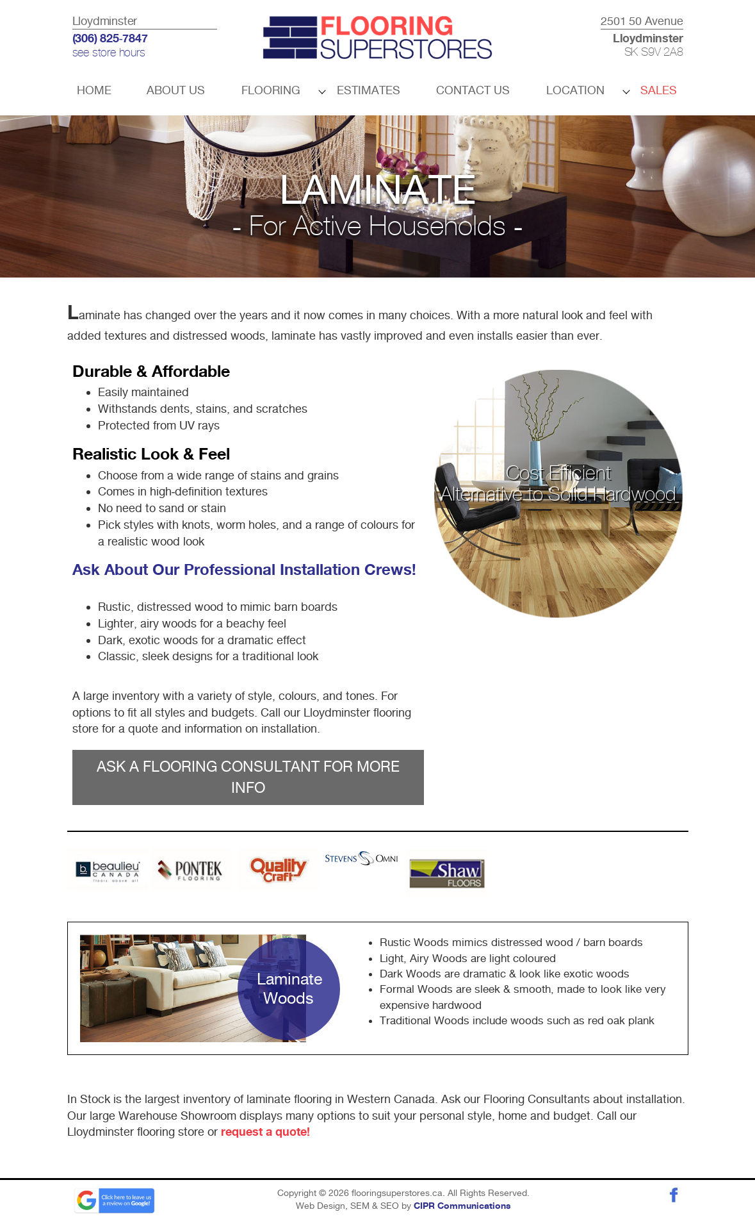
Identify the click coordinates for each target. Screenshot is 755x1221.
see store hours (108, 53)
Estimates (368, 90)
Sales (658, 90)
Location (575, 90)
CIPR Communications (462, 1206)
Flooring (270, 90)
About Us (176, 90)
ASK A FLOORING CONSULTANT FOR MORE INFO (248, 777)
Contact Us (473, 90)
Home (94, 90)
